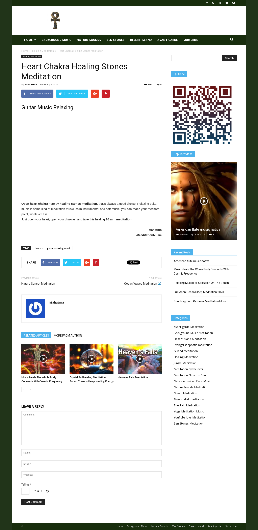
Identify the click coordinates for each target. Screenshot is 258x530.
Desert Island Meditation (190, 339)
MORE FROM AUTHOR (68, 335)
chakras (38, 248)
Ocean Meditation (185, 393)
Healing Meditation (32, 56)
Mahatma (31, 84)
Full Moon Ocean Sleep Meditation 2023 (199, 292)
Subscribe (190, 40)
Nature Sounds (89, 40)
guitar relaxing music (59, 248)
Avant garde (167, 40)
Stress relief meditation (189, 399)
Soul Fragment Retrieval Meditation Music (200, 301)
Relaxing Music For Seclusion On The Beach (201, 282)
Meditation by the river (188, 369)
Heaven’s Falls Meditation (133, 377)
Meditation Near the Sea (190, 375)
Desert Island (141, 40)
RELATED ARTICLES (36, 335)
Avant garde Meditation (189, 327)
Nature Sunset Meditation (38, 283)
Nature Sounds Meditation (191, 387)
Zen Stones (115, 40)
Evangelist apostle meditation (193, 345)
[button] (232, 40)
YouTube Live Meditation (190, 417)
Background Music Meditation (193, 333)
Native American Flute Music (192, 381)
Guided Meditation (186, 351)
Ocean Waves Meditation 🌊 (143, 283)
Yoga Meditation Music (189, 411)
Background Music (56, 40)
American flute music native (198, 229)
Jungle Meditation (185, 363)
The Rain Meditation (187, 405)
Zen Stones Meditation (189, 423)
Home (30, 40)
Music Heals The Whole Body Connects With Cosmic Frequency (201, 271)
